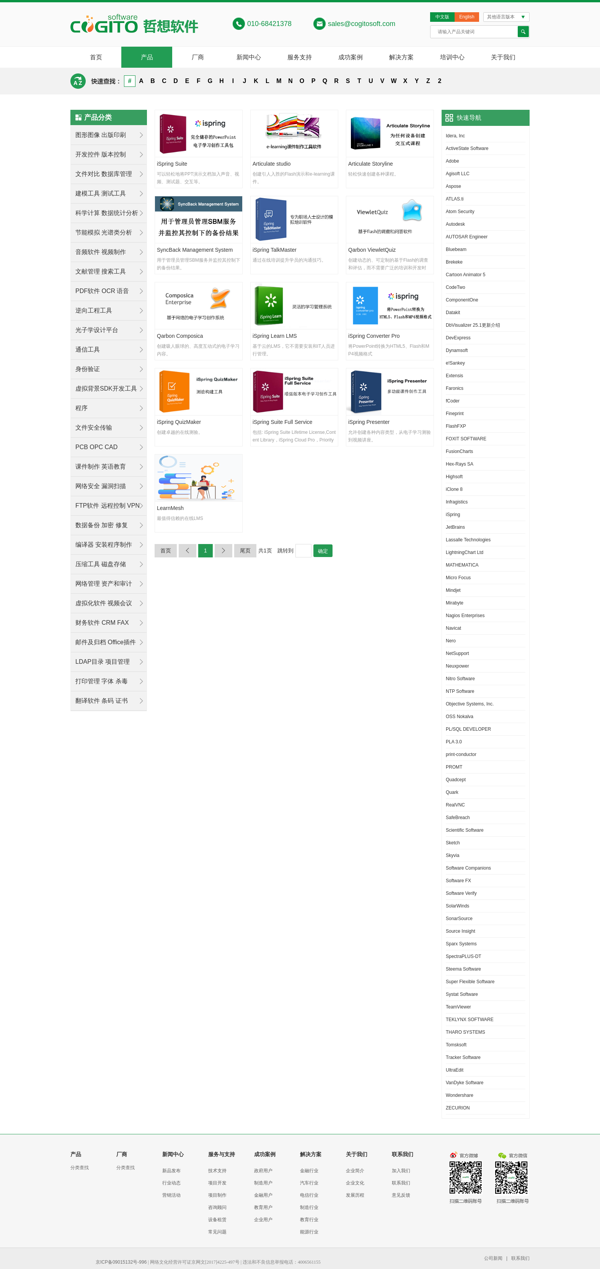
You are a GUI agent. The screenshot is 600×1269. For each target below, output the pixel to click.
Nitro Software (460, 678)
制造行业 (309, 1207)
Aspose (453, 186)
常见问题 (217, 1232)
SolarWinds (457, 906)
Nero (451, 640)
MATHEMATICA (462, 565)
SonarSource (459, 918)
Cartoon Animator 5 (465, 274)
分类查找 (79, 1167)
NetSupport (457, 653)
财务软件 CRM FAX (102, 622)
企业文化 (355, 1183)
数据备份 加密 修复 (101, 525)
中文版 (442, 17)
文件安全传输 (93, 427)
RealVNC (455, 805)
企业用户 (263, 1219)
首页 (96, 57)
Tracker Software (463, 1057)
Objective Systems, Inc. (470, 704)
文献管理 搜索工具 (100, 271)
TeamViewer (458, 1007)
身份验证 (87, 369)
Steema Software (463, 969)
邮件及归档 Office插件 (105, 642)
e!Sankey (455, 363)
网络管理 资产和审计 (103, 583)
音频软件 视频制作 (100, 252)
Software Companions (468, 868)
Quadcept (456, 779)
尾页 (245, 550)
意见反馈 (401, 1195)
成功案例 (350, 57)
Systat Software (462, 994)
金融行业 (309, 1170)
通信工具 (87, 349)
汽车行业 (309, 1183)
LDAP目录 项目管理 (102, 661)
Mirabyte (454, 603)
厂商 (198, 57)
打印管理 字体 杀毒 (101, 681)
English (466, 17)
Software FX (458, 880)
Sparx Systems (461, 943)
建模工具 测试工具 (100, 193)
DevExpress (458, 337)
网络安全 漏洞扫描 (100, 486)
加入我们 (401, 1170)
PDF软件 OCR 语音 (102, 291)
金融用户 (263, 1195)
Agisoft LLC (458, 173)
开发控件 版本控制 (100, 154)
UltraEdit (454, 1070)
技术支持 (217, 1170)
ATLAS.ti (454, 199)
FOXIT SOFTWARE (466, 438)
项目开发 (217, 1183)
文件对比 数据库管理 (103, 174)
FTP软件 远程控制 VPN (107, 505)
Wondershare (459, 1095)
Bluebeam (456, 249)
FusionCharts (459, 451)
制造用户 (263, 1183)
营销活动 (171, 1195)
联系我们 (401, 1183)
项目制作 (217, 1195)
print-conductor (461, 754)
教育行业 (309, 1219)
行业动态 (171, 1183)
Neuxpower (457, 666)
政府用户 (263, 1170)
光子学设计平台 (96, 330)
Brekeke (454, 262)
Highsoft (454, 476)
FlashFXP (456, 426)
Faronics (454, 388)
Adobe (452, 161)
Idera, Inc (455, 135)
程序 (81, 408)
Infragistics (457, 502)
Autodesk (455, 224)
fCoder (453, 401)
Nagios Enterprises (465, 615)
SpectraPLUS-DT (463, 956)
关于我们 (503, 57)
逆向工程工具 (93, 310)
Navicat (453, 628)
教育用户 (263, 1207)
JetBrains (455, 527)
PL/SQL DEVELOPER (468, 729)
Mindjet (453, 590)
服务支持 (299, 57)
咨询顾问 (217, 1207)
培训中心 (452, 57)
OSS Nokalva (459, 716)
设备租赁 (217, 1219)
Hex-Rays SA (459, 464)
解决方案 (401, 57)
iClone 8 (454, 489)
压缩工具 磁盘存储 (100, 564)
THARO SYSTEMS (465, 1032)
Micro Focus (458, 577)
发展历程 (355, 1195)
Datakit (453, 312)
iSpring (453, 514)
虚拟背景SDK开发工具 (106, 388)
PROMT (454, 767)
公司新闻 (493, 1258)
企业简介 (355, 1170)
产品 (147, 57)
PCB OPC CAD (96, 447)
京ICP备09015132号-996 (121, 1262)
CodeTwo (455, 287)
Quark (452, 792)
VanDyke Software (465, 1082)
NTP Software (460, 691)
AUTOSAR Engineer (467, 236)
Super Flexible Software (470, 981)
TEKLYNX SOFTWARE (470, 1019)
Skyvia (452, 855)
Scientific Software (465, 830)
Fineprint (455, 413)
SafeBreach (458, 817)
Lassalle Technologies (468, 539)
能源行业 (309, 1232)
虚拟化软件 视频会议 (103, 603)
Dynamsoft (457, 350)
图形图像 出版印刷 (100, 135)
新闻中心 (248, 57)
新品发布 (171, 1170)
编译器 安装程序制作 (103, 544)
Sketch (453, 842)
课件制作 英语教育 (100, 466)
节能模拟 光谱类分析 (103, 232)
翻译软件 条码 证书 (101, 700)
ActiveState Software (467, 148)
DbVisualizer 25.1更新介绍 (473, 325)
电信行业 (309, 1195)
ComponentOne (462, 300)
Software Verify (461, 893)
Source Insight (460, 931)
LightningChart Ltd (464, 552)
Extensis (454, 375)
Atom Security (460, 211)
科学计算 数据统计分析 (106, 213)
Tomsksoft (456, 1044)
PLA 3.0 (454, 741)
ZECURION (458, 1108)
